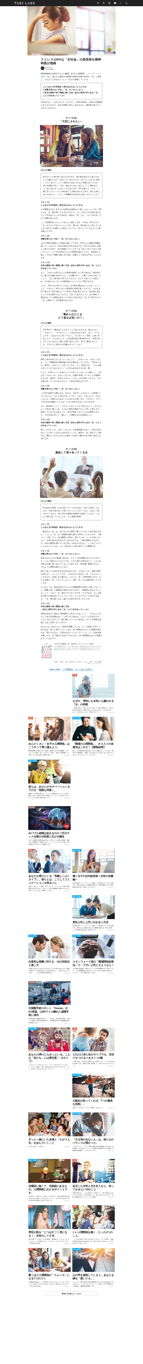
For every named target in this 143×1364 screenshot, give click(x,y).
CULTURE (31, 808)
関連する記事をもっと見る (71, 1294)
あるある (79, 662)
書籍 (91, 662)
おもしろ (85, 662)
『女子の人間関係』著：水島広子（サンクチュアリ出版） (73, 644)
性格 (67, 662)
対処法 (61, 662)
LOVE (74, 675)
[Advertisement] (71, 1335)
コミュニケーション (96, 664)
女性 (89, 664)
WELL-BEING (77, 718)
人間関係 (56, 662)
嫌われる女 (72, 662)
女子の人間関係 (97, 662)
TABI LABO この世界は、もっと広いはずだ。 (71, 670)
